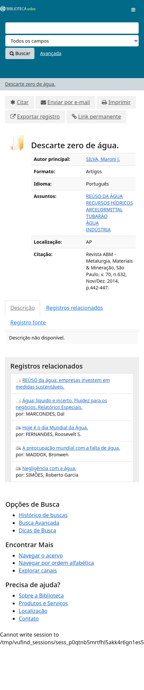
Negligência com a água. (49, 468)
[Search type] (72, 40)
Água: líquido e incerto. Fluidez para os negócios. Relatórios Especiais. (61, 403)
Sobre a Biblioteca (41, 595)
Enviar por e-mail (68, 102)
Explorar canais (38, 570)
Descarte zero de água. (30, 84)
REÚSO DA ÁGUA (104, 196)
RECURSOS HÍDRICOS (109, 203)
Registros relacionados (74, 307)
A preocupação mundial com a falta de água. (71, 448)
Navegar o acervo (41, 555)
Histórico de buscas (43, 515)
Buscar (20, 53)
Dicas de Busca (37, 530)
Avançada (50, 53)
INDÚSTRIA (98, 229)
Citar (23, 102)
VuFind (16, 10)
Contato (29, 618)
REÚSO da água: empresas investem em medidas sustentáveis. (63, 383)
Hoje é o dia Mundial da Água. (55, 427)
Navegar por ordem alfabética (56, 562)
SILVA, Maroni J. (103, 159)
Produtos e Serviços (43, 603)
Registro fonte (28, 322)
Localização (33, 611)
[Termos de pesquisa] (72, 28)
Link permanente (99, 116)
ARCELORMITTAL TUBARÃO (104, 212)
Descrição (22, 307)
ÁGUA (92, 223)
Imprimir (119, 102)
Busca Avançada (39, 522)
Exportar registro (38, 116)
